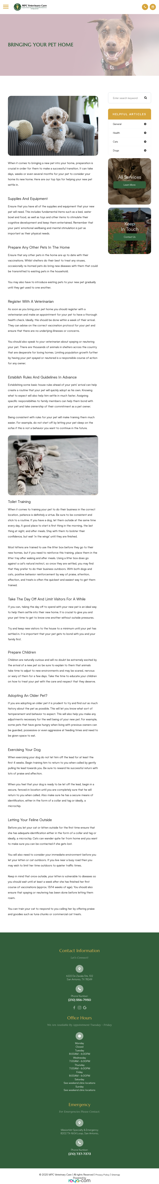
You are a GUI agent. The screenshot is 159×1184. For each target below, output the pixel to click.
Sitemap (116, 1174)
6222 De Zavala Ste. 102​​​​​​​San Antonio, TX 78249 (79, 977)
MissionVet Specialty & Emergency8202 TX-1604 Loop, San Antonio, (80, 1131)
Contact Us (129, 237)
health (117, 133)
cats (115, 142)
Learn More (129, 185)
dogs (116, 151)
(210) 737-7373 (79, 1154)
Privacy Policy (102, 1174)
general (117, 124)
